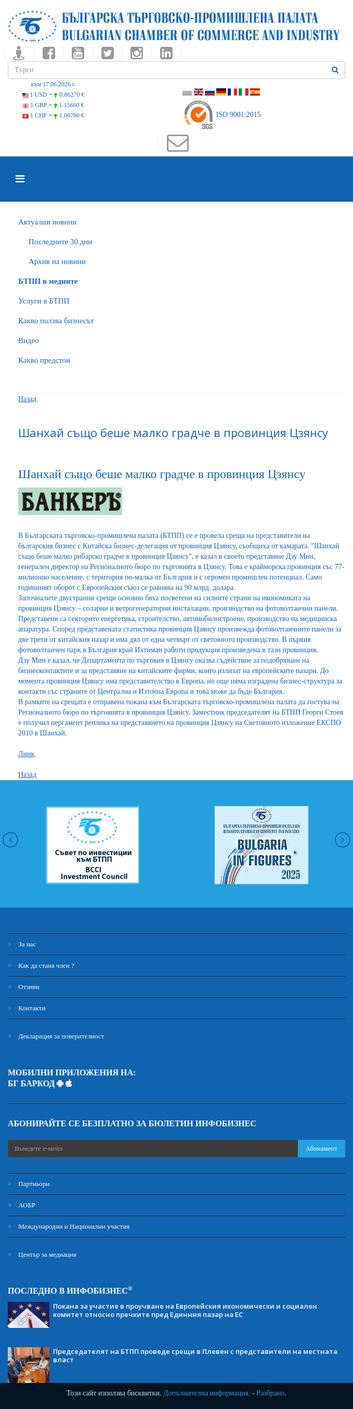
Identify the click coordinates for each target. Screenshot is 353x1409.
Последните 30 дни (60, 242)
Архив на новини (57, 261)
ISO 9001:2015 (221, 114)
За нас (22, 944)
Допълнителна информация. (207, 1393)
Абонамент (321, 1148)
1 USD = (53, 94)
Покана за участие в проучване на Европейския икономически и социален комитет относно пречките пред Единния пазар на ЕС (185, 1310)
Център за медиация (42, 1254)
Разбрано (270, 1393)
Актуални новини (47, 222)
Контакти (26, 1008)
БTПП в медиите (47, 281)
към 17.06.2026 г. (53, 84)
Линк (26, 754)
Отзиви (24, 987)
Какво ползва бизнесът (56, 321)
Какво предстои (44, 360)
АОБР (21, 1205)
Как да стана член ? (41, 965)
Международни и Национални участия (68, 1226)
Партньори (28, 1184)
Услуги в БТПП (43, 301)
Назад (27, 399)
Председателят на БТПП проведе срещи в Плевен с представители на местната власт (195, 1355)
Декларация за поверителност (56, 1036)
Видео (28, 340)
